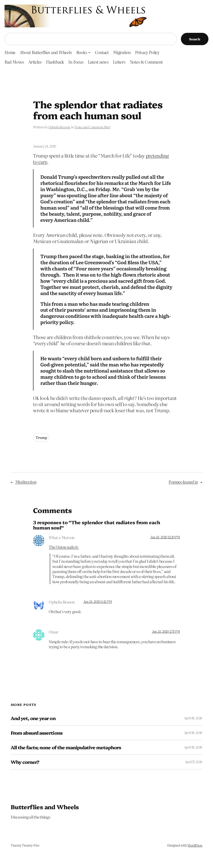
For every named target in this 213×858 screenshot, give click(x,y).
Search (194, 39)
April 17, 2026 (194, 761)
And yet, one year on (33, 718)
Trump (41, 437)
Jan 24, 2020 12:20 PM (165, 537)
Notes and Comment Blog (92, 127)
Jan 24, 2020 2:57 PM (166, 631)
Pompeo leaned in (183, 482)
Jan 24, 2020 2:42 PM (97, 601)
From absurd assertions (36, 732)
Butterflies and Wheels (45, 807)
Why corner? (25, 762)
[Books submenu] (89, 52)
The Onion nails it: (64, 547)
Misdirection (25, 482)
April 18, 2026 (193, 718)
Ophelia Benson (59, 127)
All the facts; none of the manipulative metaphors (66, 747)
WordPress (194, 845)
